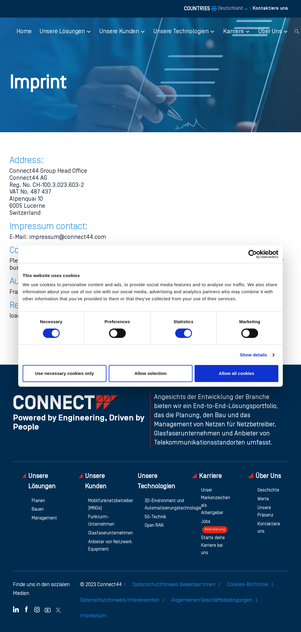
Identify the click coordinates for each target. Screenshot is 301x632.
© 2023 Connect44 (101, 584)
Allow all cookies (236, 373)
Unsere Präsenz (265, 512)
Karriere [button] (233, 31)
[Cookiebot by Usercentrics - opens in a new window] (252, 254)
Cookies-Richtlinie (248, 584)
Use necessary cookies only (64, 373)
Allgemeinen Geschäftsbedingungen (212, 600)
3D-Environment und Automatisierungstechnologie (173, 505)
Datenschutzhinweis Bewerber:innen (174, 584)
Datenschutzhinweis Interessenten (120, 600)
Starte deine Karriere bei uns (213, 545)
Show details (253, 354)
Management (44, 518)
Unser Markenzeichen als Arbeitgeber (215, 501)
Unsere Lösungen (39, 481)
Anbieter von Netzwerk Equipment (110, 546)
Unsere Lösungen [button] (62, 31)
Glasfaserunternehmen (110, 533)
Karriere (207, 476)
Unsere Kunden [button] (119, 31)
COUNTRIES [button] (213, 9)
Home (24, 31)
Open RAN (154, 526)
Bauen (38, 509)
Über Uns (264, 476)
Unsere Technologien (156, 481)
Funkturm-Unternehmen (101, 521)
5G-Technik (155, 517)
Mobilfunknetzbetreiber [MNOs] (110, 505)
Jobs (214, 526)
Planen (38, 501)
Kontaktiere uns (270, 8)
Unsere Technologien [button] (181, 31)
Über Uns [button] (270, 31)
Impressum (93, 615)
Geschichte (268, 490)
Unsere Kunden (92, 481)
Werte (263, 499)
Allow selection (150, 373)
